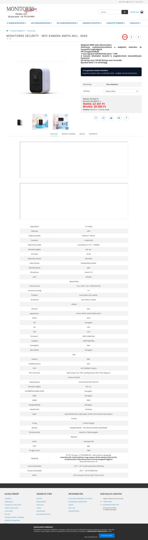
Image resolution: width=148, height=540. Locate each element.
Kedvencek (138, 2)
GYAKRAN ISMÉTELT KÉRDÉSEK (14, 517)
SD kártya (86, 91)
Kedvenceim (41, 511)
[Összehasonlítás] (119, 118)
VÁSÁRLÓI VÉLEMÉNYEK (12, 520)
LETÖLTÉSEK (9, 511)
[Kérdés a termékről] (127, 118)
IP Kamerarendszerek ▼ (16, 23)
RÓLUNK (7, 514)
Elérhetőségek (73, 511)
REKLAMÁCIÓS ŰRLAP (44, 514)
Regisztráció (41, 502)
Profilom (40, 505)
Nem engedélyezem (91, 537)
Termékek (8, 498)
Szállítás (71, 508)
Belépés (116, 2)
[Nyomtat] (111, 118)
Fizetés (70, 505)
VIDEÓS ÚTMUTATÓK (11, 508)
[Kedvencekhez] (95, 118)
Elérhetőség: (87, 84)
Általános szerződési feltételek (80, 498)
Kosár (39, 508)
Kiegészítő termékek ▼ (116, 23)
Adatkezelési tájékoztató (77, 502)
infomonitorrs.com (111, 505)
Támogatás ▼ (135, 23)
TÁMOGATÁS (9, 502)
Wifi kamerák (31, 31)
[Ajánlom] (103, 118)
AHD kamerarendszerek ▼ (41, 23)
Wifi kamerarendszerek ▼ (67, 23)
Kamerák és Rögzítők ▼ (92, 23)
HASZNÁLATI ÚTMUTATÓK (13, 505)
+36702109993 (107, 501)
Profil (127, 2)
